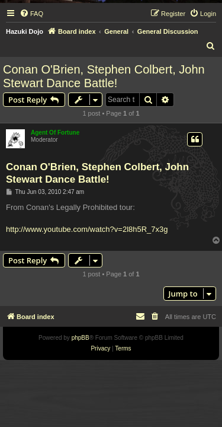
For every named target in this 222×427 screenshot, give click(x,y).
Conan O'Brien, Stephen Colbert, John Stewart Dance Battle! (104, 76)
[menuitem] (31, 14)
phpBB (80, 337)
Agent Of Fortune (55, 132)
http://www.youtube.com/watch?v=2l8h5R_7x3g (87, 229)
